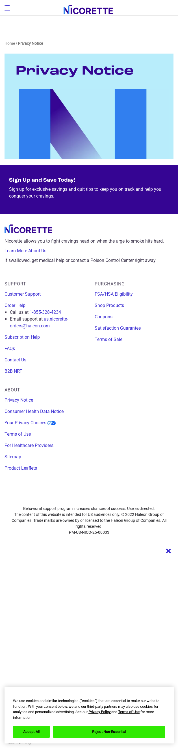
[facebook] (57, 498)
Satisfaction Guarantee (118, 328)
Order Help (15, 305)
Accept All (31, 732)
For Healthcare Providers (29, 445)
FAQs (10, 348)
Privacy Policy (99, 712)
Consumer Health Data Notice (34, 411)
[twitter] (99, 498)
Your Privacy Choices (30, 422)
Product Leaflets (21, 468)
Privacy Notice (19, 400)
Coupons (103, 316)
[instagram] (78, 498)
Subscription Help (22, 337)
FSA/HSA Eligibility (114, 294)
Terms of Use (18, 434)
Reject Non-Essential (109, 732)
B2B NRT (13, 371)
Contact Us (15, 360)
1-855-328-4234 (45, 312)
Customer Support (23, 294)
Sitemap (13, 456)
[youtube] (120, 498)
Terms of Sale (108, 339)
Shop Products (109, 305)
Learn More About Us (30, 251)
